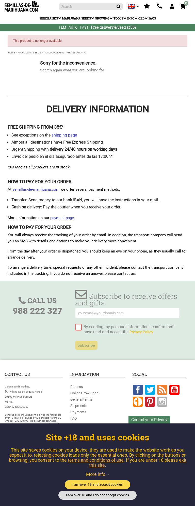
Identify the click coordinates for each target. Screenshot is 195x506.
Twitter (150, 390)
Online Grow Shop (84, 393)
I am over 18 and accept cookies (97, 484)
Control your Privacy (149, 419)
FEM (62, 27)
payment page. (62, 218)
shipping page (64, 135)
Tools (118, 18)
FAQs (152, 18)
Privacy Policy (141, 332)
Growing (102, 18)
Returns (76, 387)
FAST (84, 27)
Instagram (162, 402)
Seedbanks (48, 18)
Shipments (78, 406)
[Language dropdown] (134, 6)
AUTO (73, 27)
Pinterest (150, 402)
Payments (78, 412)
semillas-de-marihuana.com (35, 189)
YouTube (174, 390)
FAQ (73, 418)
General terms (81, 399)
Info (130, 18)
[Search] (91, 6)
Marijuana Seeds (76, 18)
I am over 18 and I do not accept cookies (97, 495)
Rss (162, 390)
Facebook (138, 390)
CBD (141, 18)
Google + (138, 402)
